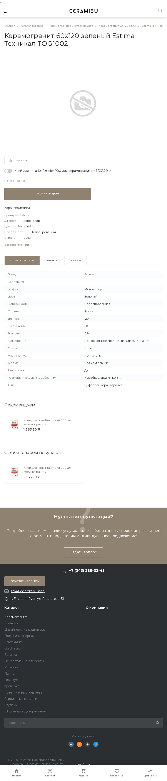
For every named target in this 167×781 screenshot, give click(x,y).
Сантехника (13, 642)
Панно (9, 674)
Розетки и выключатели (23, 692)
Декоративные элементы (24, 661)
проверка (11, 686)
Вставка (10, 655)
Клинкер (11, 623)
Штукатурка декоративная (25, 711)
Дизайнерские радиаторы (24, 629)
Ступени (11, 705)
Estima (24, 215)
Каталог (11, 607)
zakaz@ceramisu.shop (28, 591)
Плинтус (11, 680)
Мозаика (11, 667)
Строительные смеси (20, 699)
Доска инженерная (19, 636)
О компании (97, 607)
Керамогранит (15, 617)
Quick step (12, 648)
